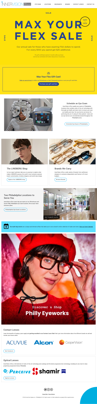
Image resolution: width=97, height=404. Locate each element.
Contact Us (90, 4)
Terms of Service (51, 394)
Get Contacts (9, 351)
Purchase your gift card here (48, 84)
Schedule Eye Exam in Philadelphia (77, 124)
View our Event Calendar (86, 227)
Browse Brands (60, 180)
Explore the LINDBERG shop (16, 180)
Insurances (59, 4)
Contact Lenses (79, 4)
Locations (48, 4)
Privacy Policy (45, 394)
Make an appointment (26, 80)
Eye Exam (39, 4)
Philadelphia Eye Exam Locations (15, 210)
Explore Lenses (9, 378)
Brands (68, 4)
